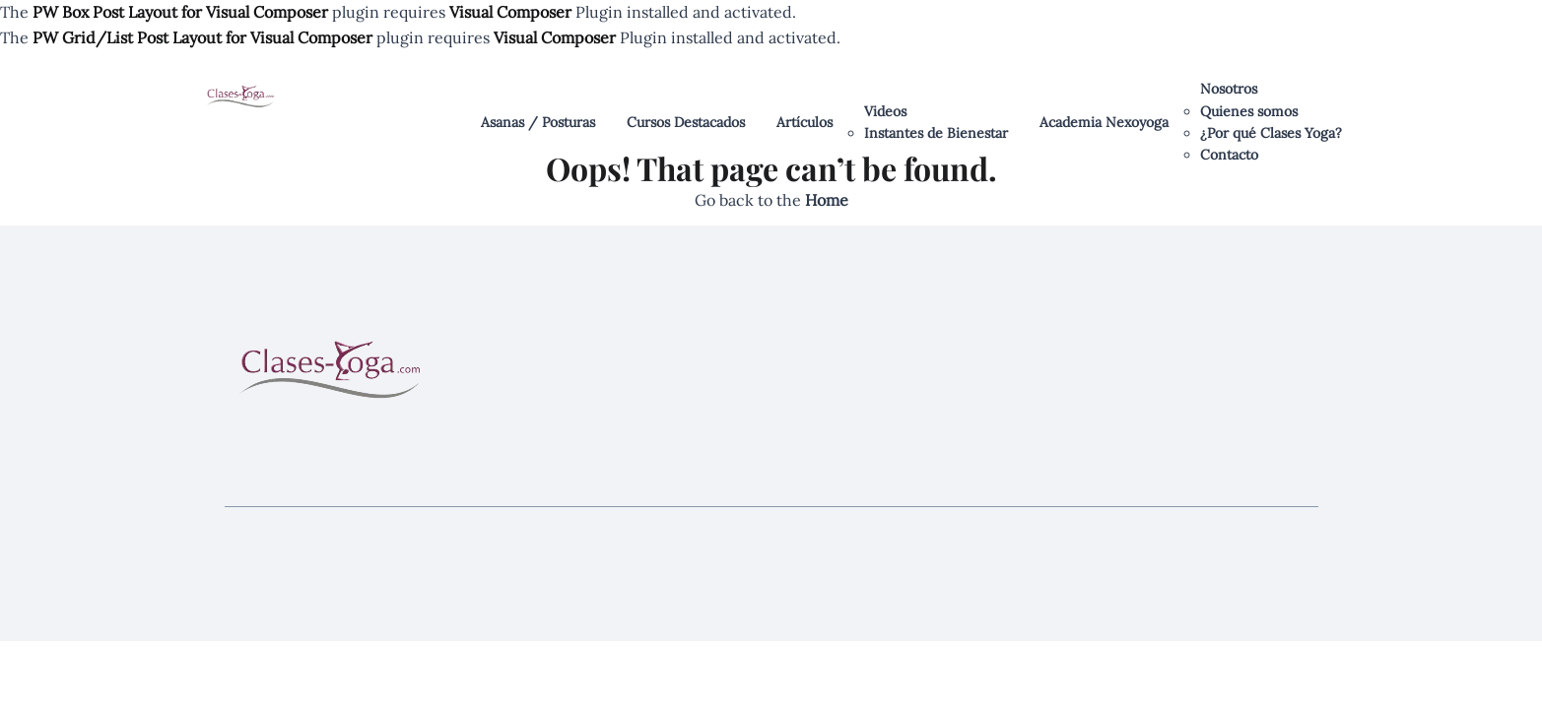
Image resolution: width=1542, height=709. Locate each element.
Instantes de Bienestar (936, 133)
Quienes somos (1249, 111)
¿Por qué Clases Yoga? (1271, 133)
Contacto (1229, 154)
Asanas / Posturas (538, 122)
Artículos (804, 122)
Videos (885, 111)
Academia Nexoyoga (1104, 122)
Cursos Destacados (686, 122)
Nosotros (1228, 88)
